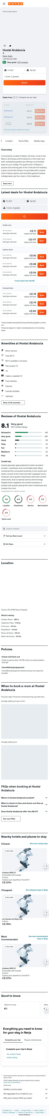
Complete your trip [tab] (13, 1000)
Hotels (16, 1070)
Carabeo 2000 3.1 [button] (9, 833)
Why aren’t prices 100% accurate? (26, 1058)
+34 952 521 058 (10, 59)
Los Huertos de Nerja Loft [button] (12, 879)
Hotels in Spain (39, 1070)
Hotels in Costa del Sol (25, 1072)
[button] (4, 3)
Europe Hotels (26, 1070)
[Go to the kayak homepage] (15, 3)
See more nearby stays (39, 804)
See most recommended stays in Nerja (38, 897)
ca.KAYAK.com (7, 1070)
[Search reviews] (26, 528)
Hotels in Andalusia (9, 1072)
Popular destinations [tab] (33, 1000)
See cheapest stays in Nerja (37, 850)
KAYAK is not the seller (26, 1049)
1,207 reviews (22, 62)
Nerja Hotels (40, 1072)
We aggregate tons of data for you (26, 1053)
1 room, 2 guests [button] (12, 76)
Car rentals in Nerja (14, 1014)
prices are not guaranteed (12, 1042)
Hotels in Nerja (12, 1017)
